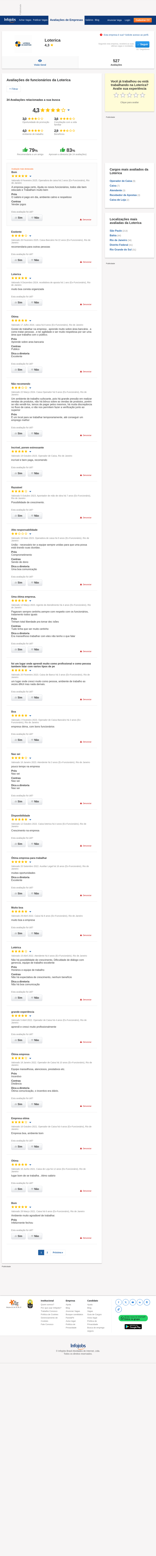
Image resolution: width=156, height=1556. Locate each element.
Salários (89, 20)
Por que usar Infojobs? (51, 1308)
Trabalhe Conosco (49, 1311)
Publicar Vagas (40, 20)
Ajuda (68, 1304)
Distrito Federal (119, 245)
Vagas (90, 1311)
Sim (18, 217)
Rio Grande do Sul (121, 249)
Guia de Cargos (94, 1314)
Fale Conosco (47, 1324)
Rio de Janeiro (118, 240)
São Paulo (116, 230)
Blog (97, 20)
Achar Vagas (25, 20)
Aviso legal (71, 1321)
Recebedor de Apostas (123, 195)
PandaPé (70, 1318)
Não (35, 217)
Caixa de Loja (118, 199)
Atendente (116, 190)
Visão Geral (40, 62)
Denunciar (85, 219)
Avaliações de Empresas (66, 20)
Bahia (113, 235)
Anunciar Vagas (73, 1311)
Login (127, 20)
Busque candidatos (74, 1314)
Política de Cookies (49, 1314)
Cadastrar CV (143, 20)
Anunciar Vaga (114, 20)
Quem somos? (47, 1304)
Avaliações (116, 62)
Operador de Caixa (121, 181)
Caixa (113, 185)
